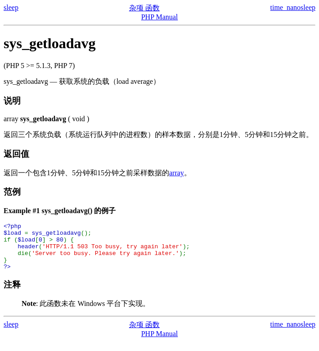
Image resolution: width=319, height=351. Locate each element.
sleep (11, 7)
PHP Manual (159, 17)
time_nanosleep (292, 7)
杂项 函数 (144, 8)
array (176, 173)
